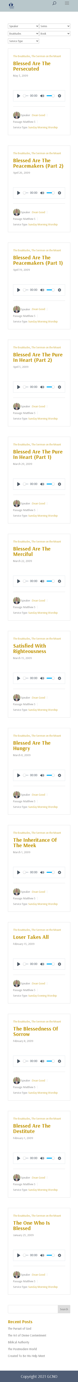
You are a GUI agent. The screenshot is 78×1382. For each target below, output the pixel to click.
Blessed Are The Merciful (32, 551)
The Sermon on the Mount (46, 56)
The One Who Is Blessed (31, 1225)
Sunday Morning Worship (43, 127)
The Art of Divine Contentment (27, 1335)
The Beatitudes (21, 56)
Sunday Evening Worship (42, 995)
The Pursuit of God (19, 1328)
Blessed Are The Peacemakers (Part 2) (38, 163)
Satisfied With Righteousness (29, 648)
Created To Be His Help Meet (26, 1356)
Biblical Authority (18, 1342)
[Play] (18, 96)
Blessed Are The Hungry (32, 745)
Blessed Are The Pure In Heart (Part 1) (38, 454)
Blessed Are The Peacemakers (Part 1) (38, 260)
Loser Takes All (31, 936)
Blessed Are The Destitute (32, 1128)
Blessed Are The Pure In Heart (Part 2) (38, 357)
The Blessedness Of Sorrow (35, 1031)
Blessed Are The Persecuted (32, 66)
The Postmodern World (22, 1349)
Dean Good (38, 115)
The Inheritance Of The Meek (35, 842)
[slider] (25, 96)
